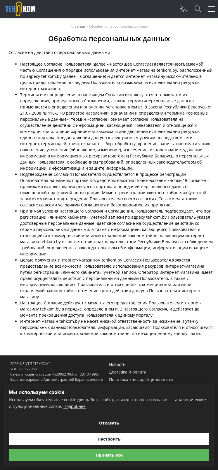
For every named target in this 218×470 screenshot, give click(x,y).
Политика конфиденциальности (141, 379)
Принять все (109, 455)
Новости (117, 364)
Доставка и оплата (127, 372)
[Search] (198, 9)
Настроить (109, 439)
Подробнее (74, 406)
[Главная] (20, 8)
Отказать (109, 423)
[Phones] (183, 9)
